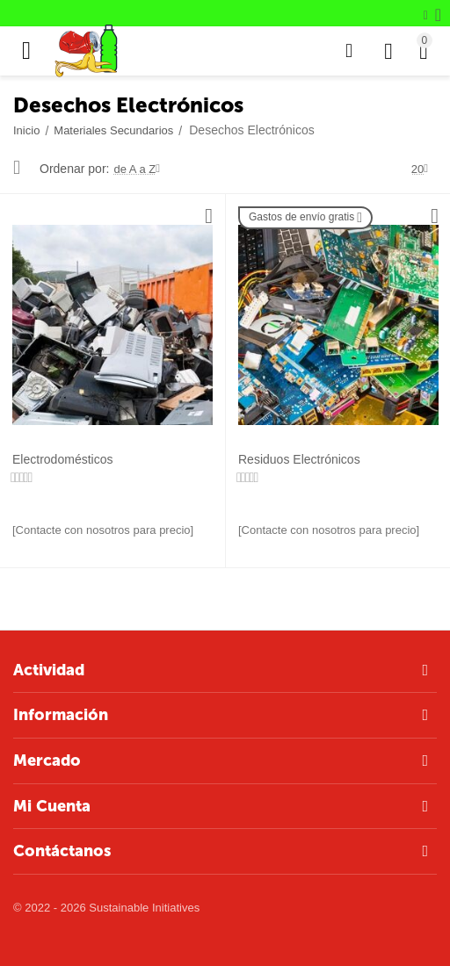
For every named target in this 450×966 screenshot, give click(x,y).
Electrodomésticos (62, 459)
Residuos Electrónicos (299, 459)
